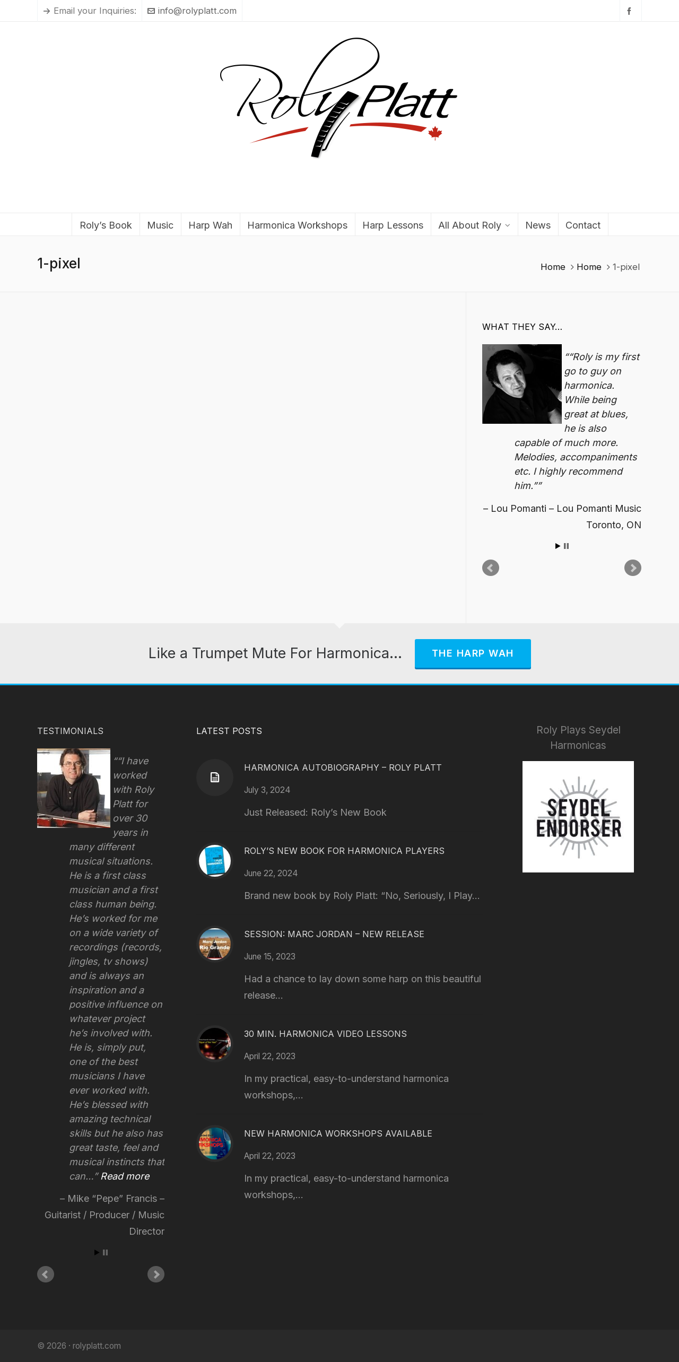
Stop (566, 546)
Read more (124, 1176)
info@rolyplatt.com (192, 10)
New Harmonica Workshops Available (338, 1133)
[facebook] (630, 10)
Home (553, 266)
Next (632, 568)
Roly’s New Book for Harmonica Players (344, 850)
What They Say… (522, 326)
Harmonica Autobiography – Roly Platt (343, 767)
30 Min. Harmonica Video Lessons (325, 1033)
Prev (490, 568)
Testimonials (70, 731)
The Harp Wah (473, 653)
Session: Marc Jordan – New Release (334, 934)
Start (558, 546)
